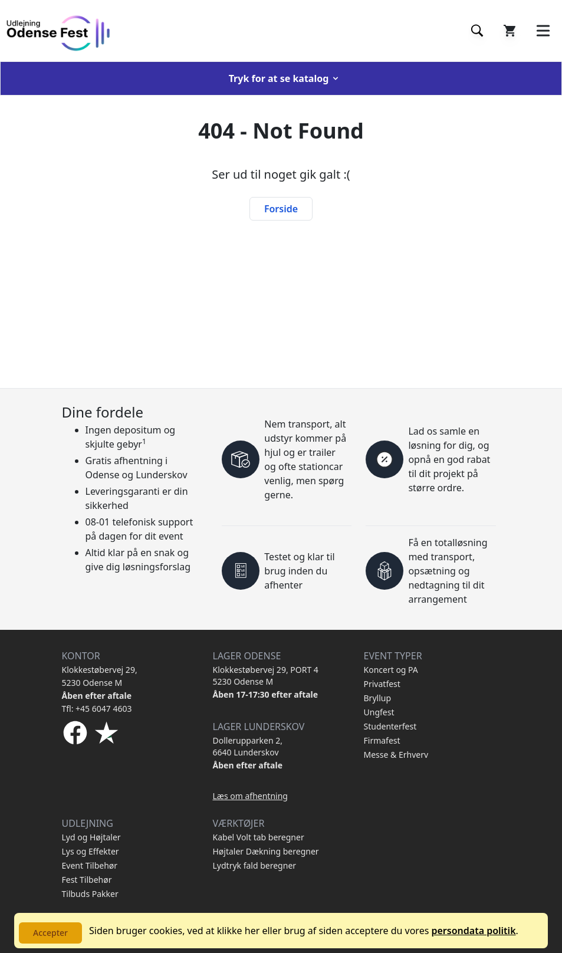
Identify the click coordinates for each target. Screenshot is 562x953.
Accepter (50, 932)
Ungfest (379, 712)
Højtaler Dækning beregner (266, 851)
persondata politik (473, 930)
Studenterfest (390, 726)
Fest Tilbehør (87, 879)
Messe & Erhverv (396, 754)
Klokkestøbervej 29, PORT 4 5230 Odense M (265, 675)
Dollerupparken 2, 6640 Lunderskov (248, 746)
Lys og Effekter (90, 851)
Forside (281, 208)
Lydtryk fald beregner (255, 865)
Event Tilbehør (90, 865)
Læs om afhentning (250, 795)
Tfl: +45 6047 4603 (97, 708)
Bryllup (378, 698)
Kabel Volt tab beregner (258, 837)
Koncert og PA (391, 669)
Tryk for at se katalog (285, 78)
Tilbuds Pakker (90, 893)
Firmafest (382, 740)
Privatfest (382, 683)
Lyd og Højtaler (91, 837)
